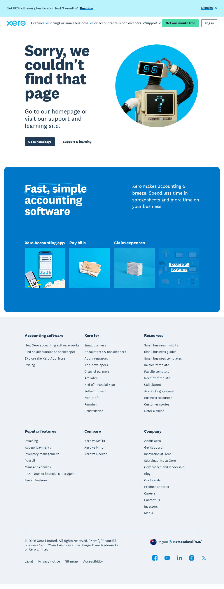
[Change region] (186, 547)
